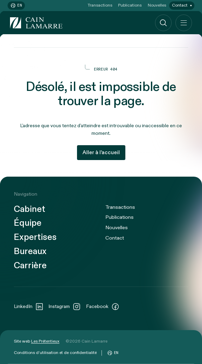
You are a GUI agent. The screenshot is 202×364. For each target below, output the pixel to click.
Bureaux (30, 251)
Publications (130, 5)
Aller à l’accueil (101, 152)
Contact (179, 5)
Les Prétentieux (45, 341)
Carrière (30, 265)
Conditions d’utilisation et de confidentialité (55, 352)
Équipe (27, 223)
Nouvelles (157, 5)
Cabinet (29, 209)
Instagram (64, 306)
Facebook (102, 306)
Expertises (35, 237)
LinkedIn (29, 306)
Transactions (100, 5)
